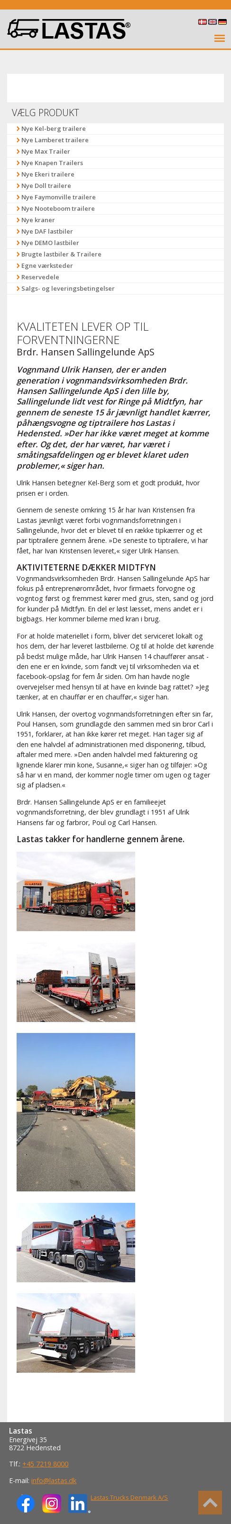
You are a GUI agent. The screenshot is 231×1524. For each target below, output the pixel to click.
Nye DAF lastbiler (47, 231)
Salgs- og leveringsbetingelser (68, 288)
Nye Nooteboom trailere (58, 208)
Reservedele (40, 277)
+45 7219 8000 (45, 1463)
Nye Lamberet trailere (55, 140)
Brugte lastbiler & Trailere (61, 254)
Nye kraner (38, 220)
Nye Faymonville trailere (58, 197)
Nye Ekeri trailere (47, 174)
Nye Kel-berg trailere (53, 128)
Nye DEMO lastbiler (50, 242)
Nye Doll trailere (46, 185)
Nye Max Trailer (45, 151)
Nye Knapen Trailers (52, 162)
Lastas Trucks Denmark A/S (129, 1497)
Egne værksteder (47, 265)
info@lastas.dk (53, 1480)
